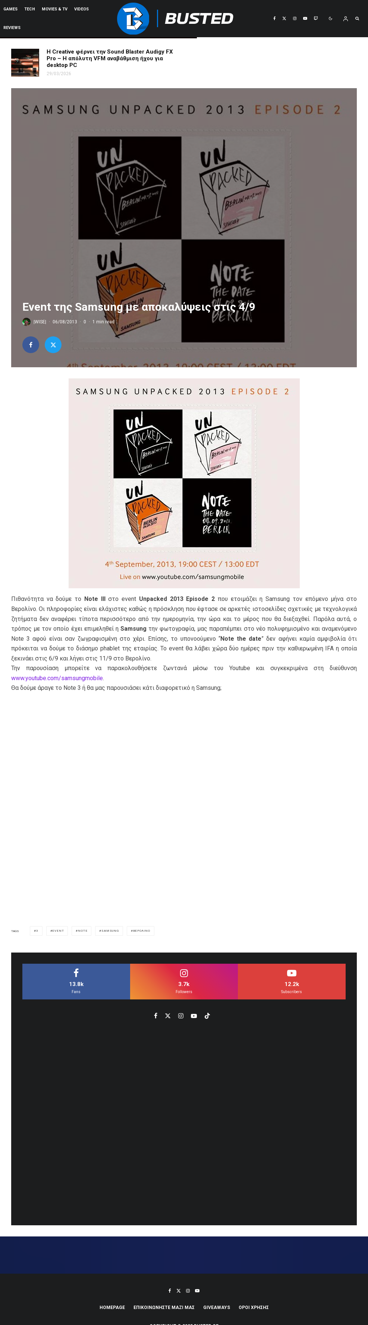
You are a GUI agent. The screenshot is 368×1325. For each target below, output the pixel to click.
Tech (29, 9)
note (82, 930)
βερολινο (141, 930)
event (58, 930)
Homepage (112, 1307)
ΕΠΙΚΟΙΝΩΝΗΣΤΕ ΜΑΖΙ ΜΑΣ (164, 1307)
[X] (284, 18)
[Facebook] (274, 18)
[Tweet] (53, 344)
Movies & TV (54, 9)
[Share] (30, 344)
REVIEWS (12, 27)
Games (10, 9)
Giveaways (216, 1307)
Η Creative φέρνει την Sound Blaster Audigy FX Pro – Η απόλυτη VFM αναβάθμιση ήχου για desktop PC (110, 58)
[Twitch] (316, 18)
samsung (110, 930)
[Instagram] (294, 18)
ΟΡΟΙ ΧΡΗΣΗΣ (254, 1307)
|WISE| (40, 321)
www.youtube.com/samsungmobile (57, 678)
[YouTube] (305, 18)
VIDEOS (81, 9)
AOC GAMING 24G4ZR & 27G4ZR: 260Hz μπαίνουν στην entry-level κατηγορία (279, 58)
